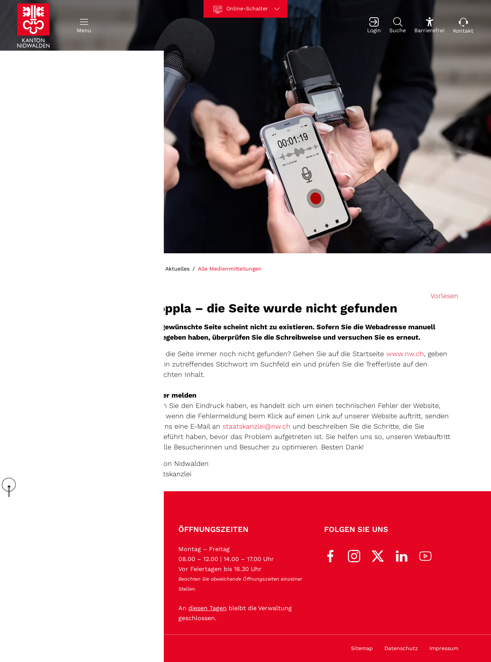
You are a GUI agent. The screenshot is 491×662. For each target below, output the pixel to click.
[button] (84, 25)
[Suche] (397, 25)
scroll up (11, 487)
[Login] (374, 25)
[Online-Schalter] (246, 9)
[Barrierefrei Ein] (429, 25)
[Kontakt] (463, 25)
